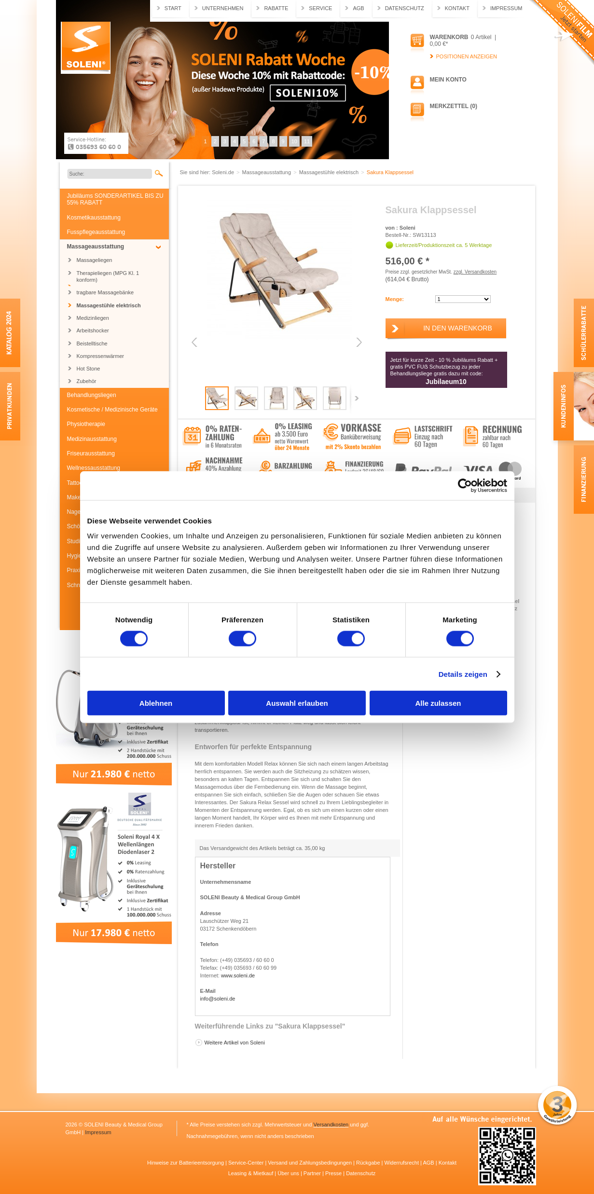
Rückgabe (369, 1163)
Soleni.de (86, 48)
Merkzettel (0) (453, 106)
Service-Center (246, 1163)
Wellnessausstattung (94, 468)
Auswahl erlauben (297, 703)
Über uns (289, 1173)
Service (320, 8)
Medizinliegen (93, 318)
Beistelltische (92, 343)
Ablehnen (155, 703)
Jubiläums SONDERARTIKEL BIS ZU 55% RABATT (115, 199)
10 (294, 141)
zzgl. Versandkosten (475, 271)
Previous (195, 342)
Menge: (395, 299)
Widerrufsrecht (403, 1163)
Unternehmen (223, 8)
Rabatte (276, 8)
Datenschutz (404, 8)
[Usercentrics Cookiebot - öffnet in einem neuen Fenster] (465, 485)
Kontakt (457, 8)
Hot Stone (88, 368)
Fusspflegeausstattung (96, 232)
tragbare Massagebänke (105, 292)
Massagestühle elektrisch (109, 305)
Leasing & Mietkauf (251, 1173)
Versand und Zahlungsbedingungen (310, 1163)
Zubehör (87, 381)
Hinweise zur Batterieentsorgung (186, 1163)
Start (173, 8)
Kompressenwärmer (100, 356)
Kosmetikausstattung (94, 217)
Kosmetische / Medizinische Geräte (112, 409)
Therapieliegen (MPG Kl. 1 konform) (108, 276)
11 (307, 141)
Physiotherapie (86, 424)
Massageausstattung (95, 246)
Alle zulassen (438, 703)
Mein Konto (448, 79)
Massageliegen (94, 260)
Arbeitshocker (93, 330)
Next (358, 342)
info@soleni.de (217, 999)
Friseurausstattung (91, 453)
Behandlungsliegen (91, 395)
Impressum (506, 8)
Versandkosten (330, 1124)
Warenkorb (449, 37)
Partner (313, 1173)
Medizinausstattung (92, 439)
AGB (358, 8)
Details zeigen (463, 674)
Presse (334, 1173)
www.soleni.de (238, 975)
